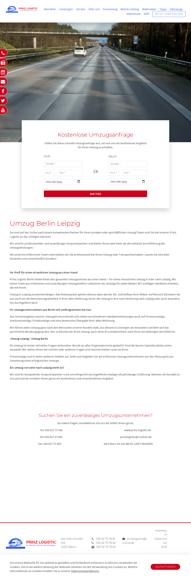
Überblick (50, 9)
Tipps (162, 9)
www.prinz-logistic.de (137, 430)
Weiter (95, 194)
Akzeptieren (165, 566)
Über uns (94, 9)
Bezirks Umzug (130, 9)
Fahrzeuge (176, 9)
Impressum (133, 13)
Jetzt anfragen (169, 14)
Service (80, 9)
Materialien (149, 9)
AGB (146, 13)
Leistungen (66, 9)
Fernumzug (110, 9)
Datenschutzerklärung (85, 571)
